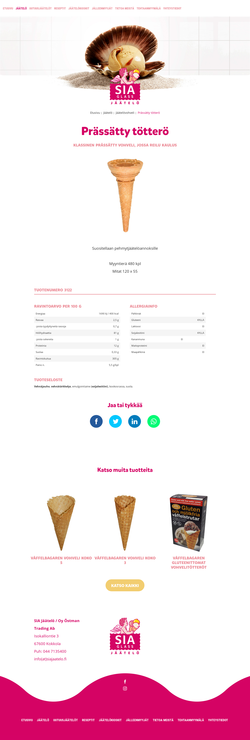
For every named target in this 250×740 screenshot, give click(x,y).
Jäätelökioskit (78, 8)
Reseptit (60, 8)
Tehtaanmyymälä (149, 8)
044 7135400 (54, 651)
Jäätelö (21, 8)
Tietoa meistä (124, 8)
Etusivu (8, 8)
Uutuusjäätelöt (40, 8)
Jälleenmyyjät (102, 8)
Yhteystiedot (172, 8)
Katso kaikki (125, 585)
